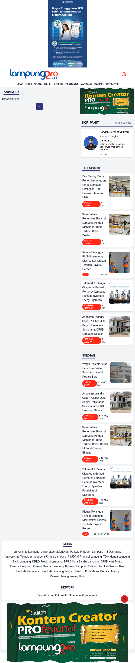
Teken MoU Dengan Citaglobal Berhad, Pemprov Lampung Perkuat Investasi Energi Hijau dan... (94, 292)
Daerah (99, 84)
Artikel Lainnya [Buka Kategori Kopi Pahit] (123, 122)
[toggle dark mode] (124, 74)
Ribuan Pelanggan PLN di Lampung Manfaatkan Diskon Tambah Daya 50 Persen (94, 261)
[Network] (45, 595)
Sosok (38, 84)
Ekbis (28, 84)
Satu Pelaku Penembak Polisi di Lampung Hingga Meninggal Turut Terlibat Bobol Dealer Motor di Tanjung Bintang (95, 440)
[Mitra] (26, 552)
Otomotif (112, 84)
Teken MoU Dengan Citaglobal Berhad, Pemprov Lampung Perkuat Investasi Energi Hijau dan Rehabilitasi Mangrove (94, 482)
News (20, 84)
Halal (48, 84)
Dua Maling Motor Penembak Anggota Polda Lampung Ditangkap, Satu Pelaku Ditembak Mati (94, 187)
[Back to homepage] (33, 74)
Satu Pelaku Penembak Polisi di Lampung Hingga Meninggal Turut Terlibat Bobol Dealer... (94, 225)
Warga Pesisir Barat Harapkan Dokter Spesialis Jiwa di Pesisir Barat (94, 370)
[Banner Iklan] (67, 33)
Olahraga (71, 84)
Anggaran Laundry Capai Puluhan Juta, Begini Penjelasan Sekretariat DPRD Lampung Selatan (94, 325)
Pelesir (58, 84)
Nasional (86, 84)
